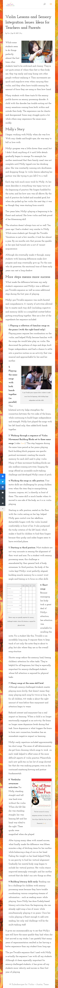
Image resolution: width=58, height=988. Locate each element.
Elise (8, 33)
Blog (21, 33)
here (23, 443)
